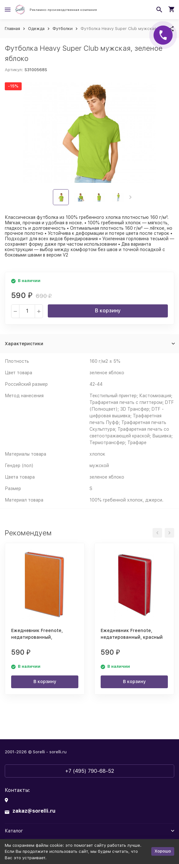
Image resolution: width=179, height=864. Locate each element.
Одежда (36, 28)
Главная (12, 28)
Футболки (63, 28)
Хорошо (162, 851)
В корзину (108, 311)
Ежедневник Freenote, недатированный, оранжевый (37, 637)
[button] (130, 197)
